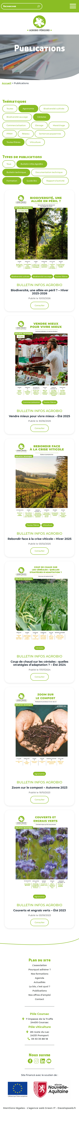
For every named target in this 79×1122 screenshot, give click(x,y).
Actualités (39, 982)
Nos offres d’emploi (39, 995)
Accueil (6, 83)
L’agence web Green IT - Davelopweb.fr (51, 1107)
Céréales (41, 117)
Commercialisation (16, 125)
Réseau (26, 134)
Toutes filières (13, 142)
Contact (39, 999)
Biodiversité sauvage (17, 117)
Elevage (39, 125)
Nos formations (39, 973)
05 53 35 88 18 (39, 1038)
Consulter (39, 305)
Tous (9, 164)
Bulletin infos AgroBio (32, 164)
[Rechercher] (38, 6)
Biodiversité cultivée (54, 108)
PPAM (9, 134)
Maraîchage (59, 125)
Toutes (10, 108)
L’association (39, 965)
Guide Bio (32, 181)
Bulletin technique (16, 172)
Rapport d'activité (55, 181)
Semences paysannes (50, 134)
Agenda (39, 978)
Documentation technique (49, 172)
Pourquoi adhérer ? (39, 969)
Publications (39, 990)
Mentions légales (14, 1107)
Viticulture (35, 142)
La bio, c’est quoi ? (39, 986)
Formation (12, 181)
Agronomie (28, 108)
